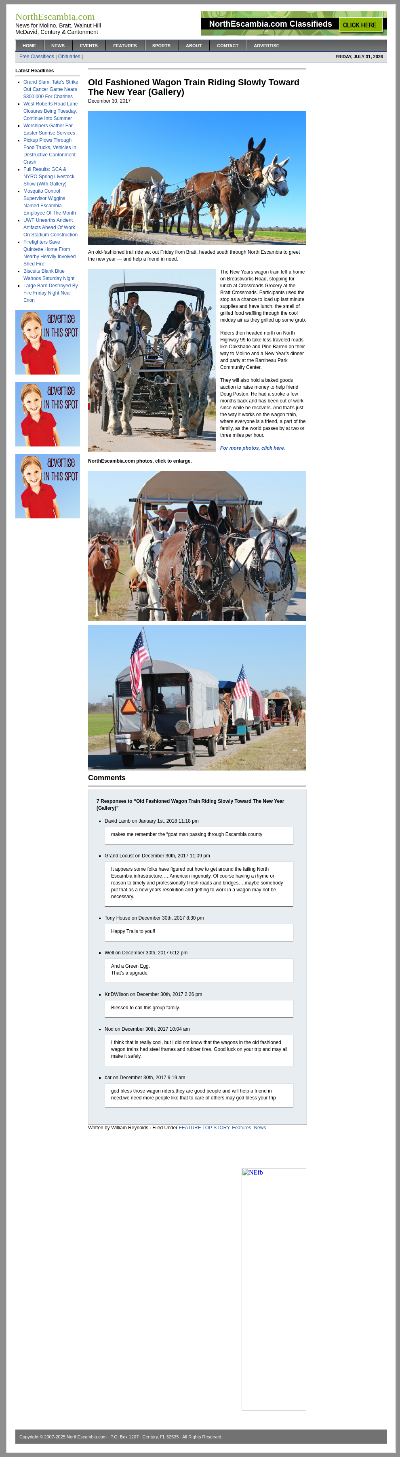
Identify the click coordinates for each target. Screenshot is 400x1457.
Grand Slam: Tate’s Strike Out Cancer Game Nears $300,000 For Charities (50, 89)
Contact (227, 45)
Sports (161, 45)
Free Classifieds (36, 56)
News (58, 45)
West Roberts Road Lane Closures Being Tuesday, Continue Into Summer (50, 111)
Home (29, 45)
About (194, 45)
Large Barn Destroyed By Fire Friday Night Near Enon (50, 293)
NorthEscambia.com (87, 1436)
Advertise (266, 45)
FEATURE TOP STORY (204, 1128)
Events (89, 45)
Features (125, 45)
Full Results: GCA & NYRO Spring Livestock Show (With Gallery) (48, 176)
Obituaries (69, 56)
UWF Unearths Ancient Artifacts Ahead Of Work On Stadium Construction (50, 227)
